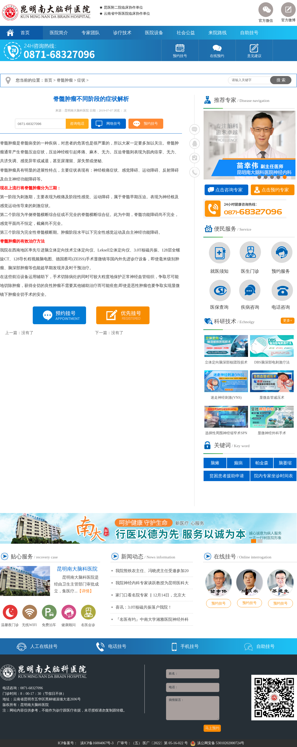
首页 (25, 32)
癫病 (238, 463)
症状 (81, 80)
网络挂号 (113, 123)
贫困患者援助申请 (226, 475)
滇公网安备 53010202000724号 (217, 743)
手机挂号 (185, 646)
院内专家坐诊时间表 (273, 475)
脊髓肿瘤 (65, 80)
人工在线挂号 (37, 646)
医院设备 (154, 32)
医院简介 (59, 32)
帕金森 (261, 463)
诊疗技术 (122, 32)
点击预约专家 (275, 189)
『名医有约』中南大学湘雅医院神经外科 (152, 619)
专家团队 (90, 32)
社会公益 (186, 32)
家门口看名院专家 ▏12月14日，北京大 (151, 595)
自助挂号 (249, 32)
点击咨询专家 (229, 189)
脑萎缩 (285, 463)
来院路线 (217, 32)
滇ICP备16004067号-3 (96, 743)
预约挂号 (151, 123)
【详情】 (85, 591)
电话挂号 (111, 646)
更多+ (287, 320)
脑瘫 (215, 463)
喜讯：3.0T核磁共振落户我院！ (144, 607)
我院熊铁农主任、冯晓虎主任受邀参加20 (152, 571)
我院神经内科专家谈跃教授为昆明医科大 (152, 583)
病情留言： (192, 708)
